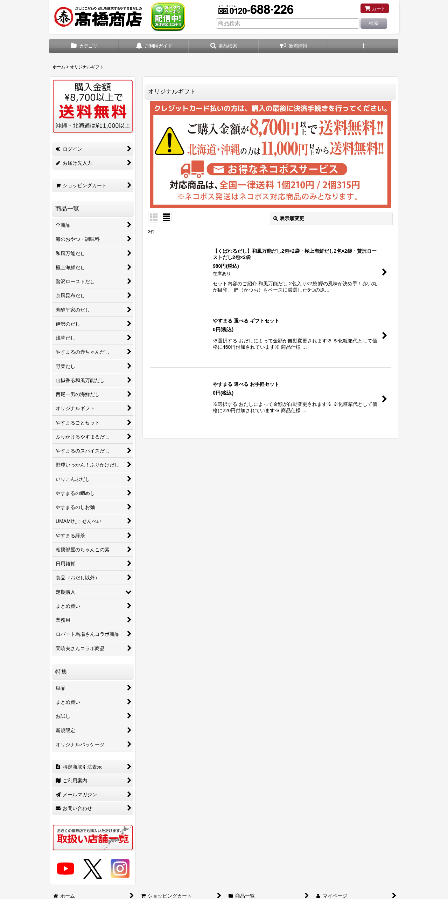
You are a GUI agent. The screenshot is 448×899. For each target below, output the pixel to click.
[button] (224, 46)
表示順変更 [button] (288, 218)
